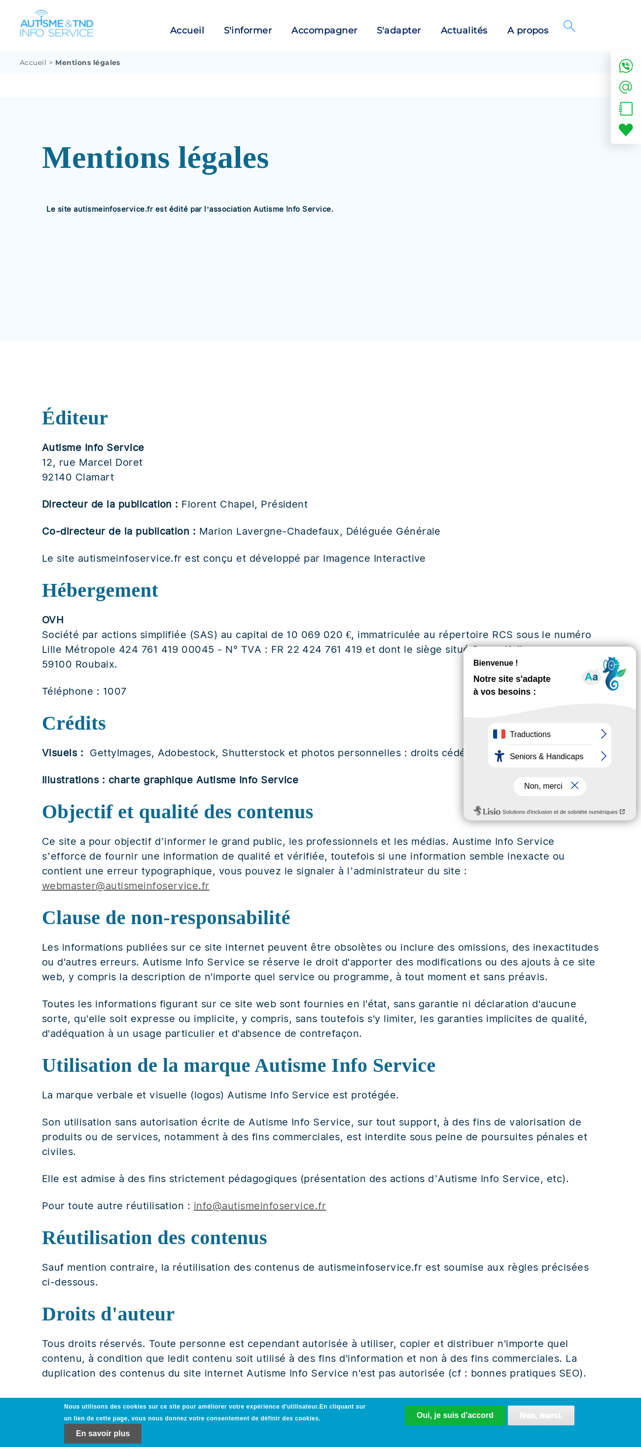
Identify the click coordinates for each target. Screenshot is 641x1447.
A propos (528, 30)
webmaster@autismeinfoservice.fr (126, 886)
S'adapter (399, 30)
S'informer (248, 30)
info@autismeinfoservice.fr (260, 1206)
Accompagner (324, 30)
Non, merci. (541, 1417)
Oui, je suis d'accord (455, 1417)
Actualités (464, 30)
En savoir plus (103, 1435)
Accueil (187, 30)
